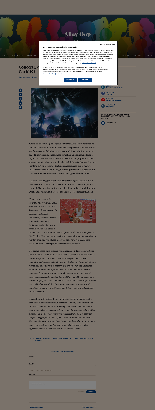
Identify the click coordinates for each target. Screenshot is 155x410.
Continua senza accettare (107, 44)
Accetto (85, 79)
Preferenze (70, 79)
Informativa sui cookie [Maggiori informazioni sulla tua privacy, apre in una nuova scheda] (89, 63)
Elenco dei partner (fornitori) (52, 74)
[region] (78, 63)
